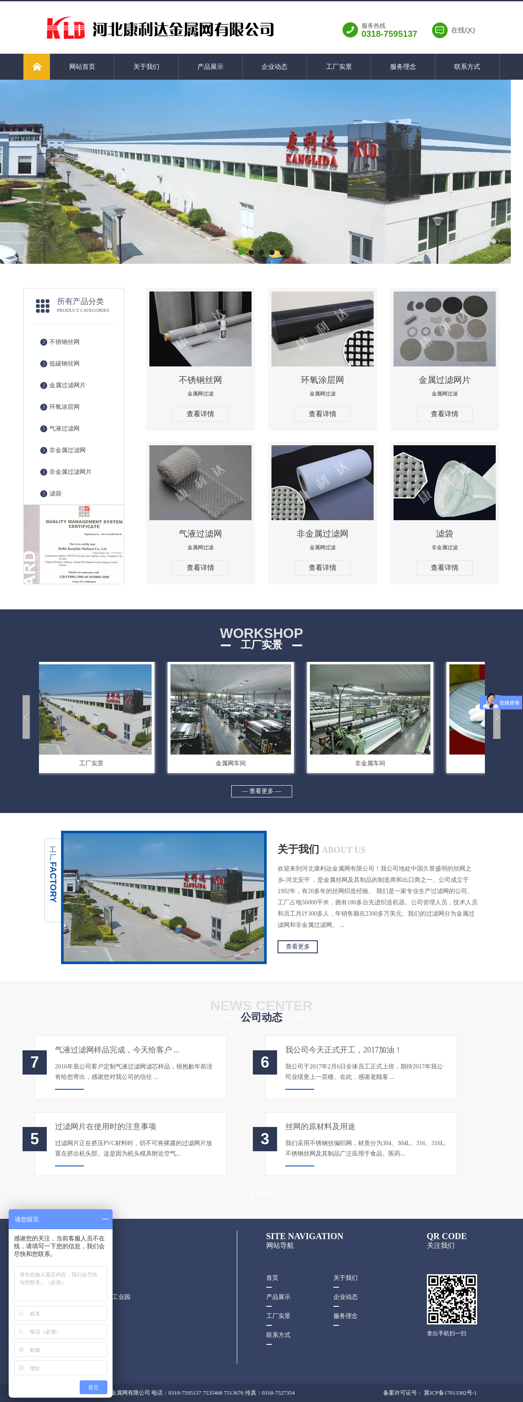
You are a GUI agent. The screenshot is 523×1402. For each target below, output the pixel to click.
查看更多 (298, 946)
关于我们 (146, 66)
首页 (272, 1278)
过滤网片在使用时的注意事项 (105, 1126)
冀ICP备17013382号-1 (450, 1392)
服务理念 (403, 66)
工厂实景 (339, 66)
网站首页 (82, 66)
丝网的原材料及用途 (320, 1126)
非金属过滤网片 (70, 472)
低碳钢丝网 (64, 363)
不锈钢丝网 (64, 342)
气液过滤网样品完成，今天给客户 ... (117, 1050)
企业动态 (274, 66)
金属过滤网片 (67, 385)
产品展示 (210, 66)
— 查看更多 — (261, 791)
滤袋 (55, 493)
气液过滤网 (64, 428)
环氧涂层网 (64, 407)
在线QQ (463, 30)
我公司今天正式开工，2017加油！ (343, 1050)
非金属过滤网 (67, 450)
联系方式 (467, 66)
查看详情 (200, 414)
